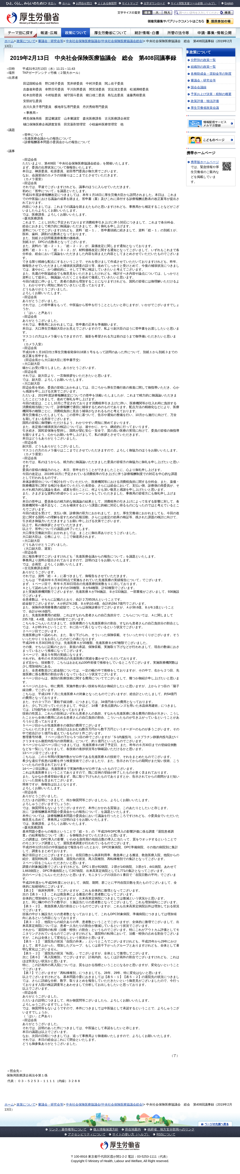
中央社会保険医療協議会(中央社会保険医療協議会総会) (104, 41)
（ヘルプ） (209, 3)
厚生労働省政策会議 (205, 107)
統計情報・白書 (147, 32)
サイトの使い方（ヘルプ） (131, 1134)
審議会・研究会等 (50, 41)
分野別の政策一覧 (203, 60)
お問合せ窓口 (84, 3)
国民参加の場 (219, 21)
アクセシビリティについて (87, 1134)
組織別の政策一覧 (203, 66)
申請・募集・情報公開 (214, 32)
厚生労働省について (110, 32)
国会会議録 (198, 87)
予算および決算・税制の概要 (211, 94)
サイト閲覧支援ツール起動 (187, 3)
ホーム (66, 3)
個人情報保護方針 (105, 1129)
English (229, 3)
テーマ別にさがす (20, 33)
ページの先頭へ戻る (215, 1124)
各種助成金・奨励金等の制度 (211, 73)
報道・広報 (49, 32)
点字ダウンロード (154, 3)
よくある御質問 (107, 3)
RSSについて (165, 1134)
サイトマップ (130, 3)
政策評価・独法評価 (205, 101)
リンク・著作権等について (67, 1129)
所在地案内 (133, 1129)
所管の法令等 (178, 32)
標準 (147, 13)
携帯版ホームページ (205, 162)
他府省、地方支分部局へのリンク (171, 1129)
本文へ (52, 3)
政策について (75, 32)
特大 (167, 13)
